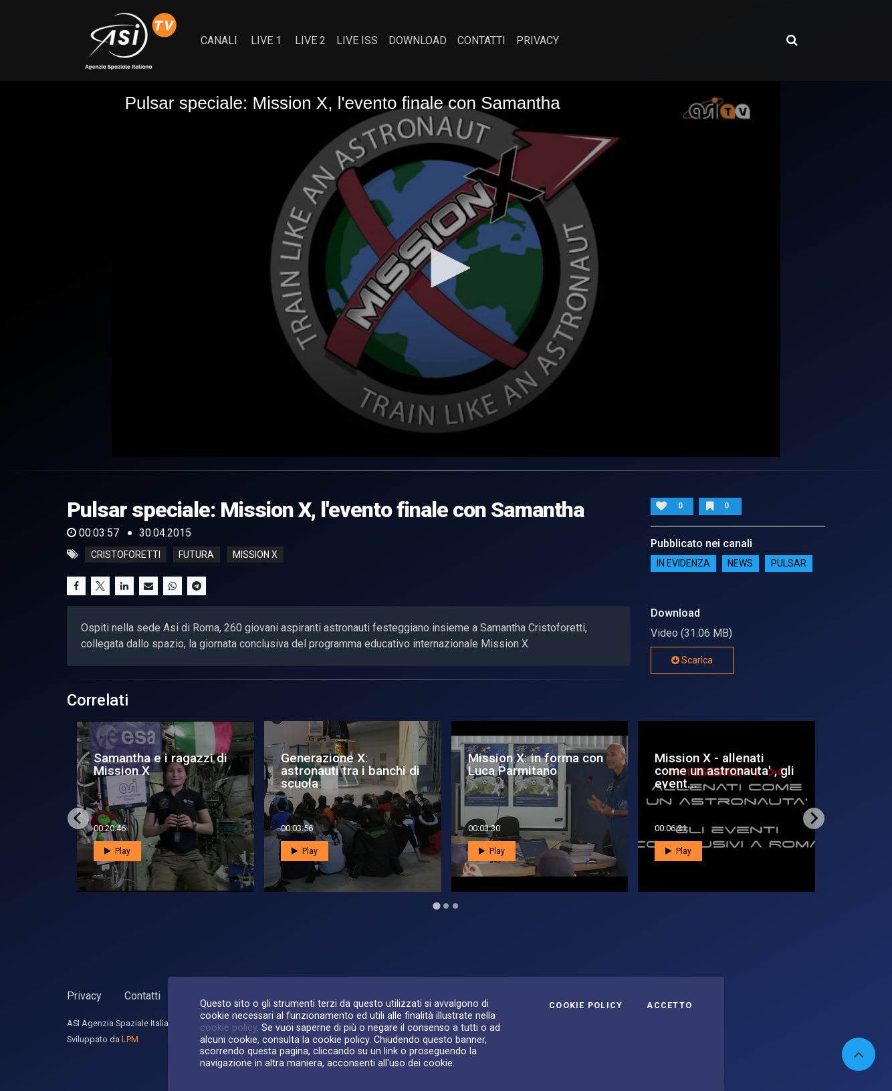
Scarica (692, 660)
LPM (130, 1039)
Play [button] (117, 851)
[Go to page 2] (446, 906)
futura (196, 554)
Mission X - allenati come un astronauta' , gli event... (724, 770)
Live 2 (310, 40)
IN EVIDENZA (683, 563)
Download (417, 40)
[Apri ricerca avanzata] (792, 40)
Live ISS (357, 40)
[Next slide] (813, 818)
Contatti (142, 995)
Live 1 (266, 40)
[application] (446, 269)
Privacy (84, 995)
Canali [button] (219, 40)
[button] (446, 268)
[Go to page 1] (436, 905)
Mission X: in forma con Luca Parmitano (535, 764)
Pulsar (788, 563)
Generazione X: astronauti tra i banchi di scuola (350, 770)
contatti (481, 40)
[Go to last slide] (78, 818)
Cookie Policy (586, 1005)
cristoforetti (125, 554)
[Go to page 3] (455, 906)
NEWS (740, 563)
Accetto (669, 1005)
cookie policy (228, 1027)
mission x (255, 554)
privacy (537, 40)
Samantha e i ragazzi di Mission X (160, 764)
